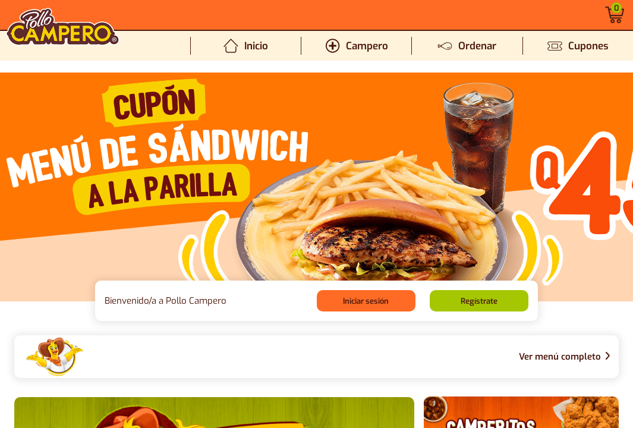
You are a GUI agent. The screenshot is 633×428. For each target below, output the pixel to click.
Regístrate (479, 301)
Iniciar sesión (366, 301)
